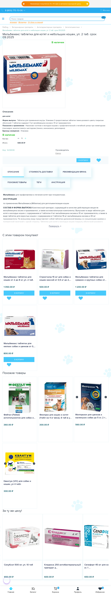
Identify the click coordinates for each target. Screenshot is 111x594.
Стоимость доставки (41, 171)
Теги (39, 182)
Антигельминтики (72, 27)
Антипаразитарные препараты (49, 27)
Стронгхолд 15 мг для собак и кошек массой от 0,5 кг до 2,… (55, 278)
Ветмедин (22, 22)
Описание (13, 171)
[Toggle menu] (3, 19)
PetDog (5, 27)
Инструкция (58, 182)
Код (4, 150)
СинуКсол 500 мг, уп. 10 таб (18, 564)
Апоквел (13, 22)
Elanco (58, 153)
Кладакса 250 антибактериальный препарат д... (62, 566)
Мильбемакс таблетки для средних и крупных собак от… (90, 278)
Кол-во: (5, 138)
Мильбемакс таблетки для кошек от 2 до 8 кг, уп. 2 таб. (18, 278)
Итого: (5, 143)
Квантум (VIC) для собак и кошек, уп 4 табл (17, 483)
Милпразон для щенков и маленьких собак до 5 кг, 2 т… (91, 416)
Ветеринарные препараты (22, 27)
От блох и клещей (35, 22)
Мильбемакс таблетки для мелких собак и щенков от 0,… (19, 345)
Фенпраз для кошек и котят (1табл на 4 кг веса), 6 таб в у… (55, 416)
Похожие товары (17, 182)
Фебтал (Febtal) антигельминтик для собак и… (19, 416)
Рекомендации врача (74, 171)
